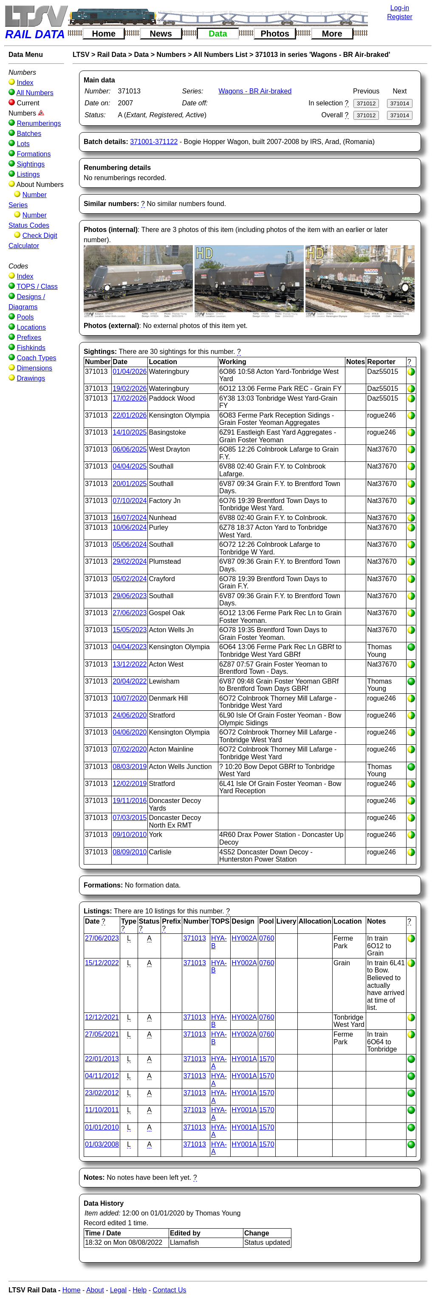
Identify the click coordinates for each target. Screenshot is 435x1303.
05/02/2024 (130, 578)
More (332, 33)
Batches (29, 133)
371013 (194, 938)
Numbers (171, 54)
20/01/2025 (130, 483)
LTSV (81, 54)
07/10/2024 (130, 500)
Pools (25, 317)
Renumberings (39, 123)
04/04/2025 (130, 466)
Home (104, 33)
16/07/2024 (130, 517)
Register (399, 16)
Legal (118, 1290)
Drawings (31, 378)
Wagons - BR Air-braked (254, 91)
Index (25, 82)
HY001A (244, 1059)
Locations (31, 327)
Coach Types (36, 358)
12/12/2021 (102, 1017)
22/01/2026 (130, 415)
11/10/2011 (102, 1110)
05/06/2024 (130, 544)
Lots (23, 143)
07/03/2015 (130, 817)
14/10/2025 (130, 432)
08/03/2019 (130, 766)
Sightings (31, 164)
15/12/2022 (102, 963)
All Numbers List (220, 54)
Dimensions (34, 368)
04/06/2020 (130, 732)
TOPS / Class (37, 286)
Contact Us (169, 1290)
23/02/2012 (102, 1093)
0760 (266, 938)
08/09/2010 (130, 852)
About (95, 1290)
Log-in (399, 7)
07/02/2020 (130, 749)
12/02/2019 (130, 783)
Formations (34, 154)
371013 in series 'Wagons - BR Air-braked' (322, 54)
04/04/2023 (130, 646)
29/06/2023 (130, 595)
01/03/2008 (102, 1144)
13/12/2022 (130, 664)
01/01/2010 (102, 1127)
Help (140, 1290)
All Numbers (35, 92)
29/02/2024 (130, 561)
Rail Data (111, 54)
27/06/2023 (130, 612)
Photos (274, 33)
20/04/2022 (130, 681)
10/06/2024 (130, 527)
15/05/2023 (130, 629)
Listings (28, 174)
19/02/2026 (130, 388)
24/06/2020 (130, 715)
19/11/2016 (130, 800)
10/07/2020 (130, 698)
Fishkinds (31, 347)
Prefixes (29, 337)
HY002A (244, 938)
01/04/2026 (130, 371)
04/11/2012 (102, 1076)
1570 (266, 1059)
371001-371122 (154, 141)
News (161, 33)
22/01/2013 (102, 1059)
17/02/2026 (130, 398)
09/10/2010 (130, 834)
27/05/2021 (102, 1034)
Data (218, 33)
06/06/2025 (130, 449)
